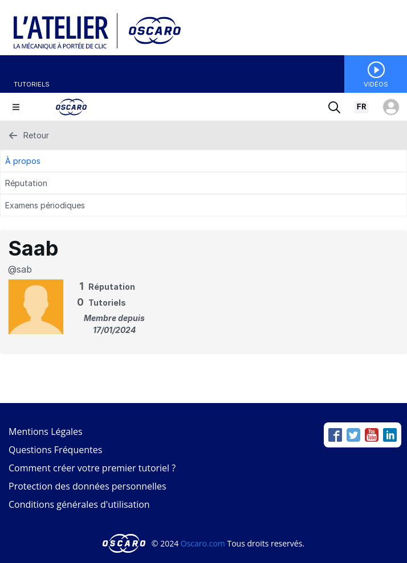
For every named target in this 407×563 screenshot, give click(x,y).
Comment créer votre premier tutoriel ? (92, 468)
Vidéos (376, 84)
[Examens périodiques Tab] (203, 205)
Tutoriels (32, 84)
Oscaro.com (203, 543)
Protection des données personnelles (87, 486)
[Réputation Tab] (203, 183)
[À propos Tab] (203, 161)
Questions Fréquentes (55, 449)
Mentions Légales (46, 431)
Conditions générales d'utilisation (79, 504)
